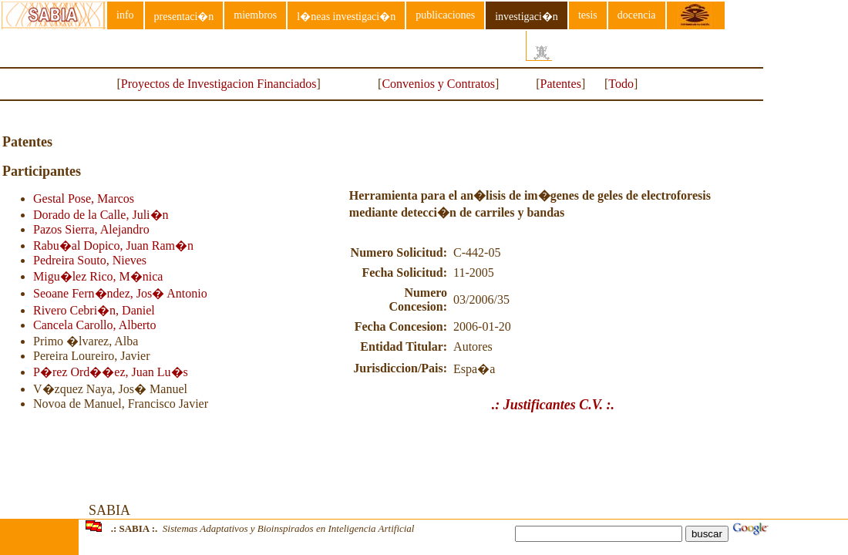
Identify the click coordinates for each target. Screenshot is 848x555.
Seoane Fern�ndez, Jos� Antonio (120, 293)
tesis (587, 15)
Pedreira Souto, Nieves (89, 260)
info (125, 15)
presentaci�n (184, 16)
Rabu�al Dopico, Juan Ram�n (113, 245)
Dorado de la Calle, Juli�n (101, 214)
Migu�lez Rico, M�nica (98, 276)
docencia (636, 15)
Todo (621, 83)
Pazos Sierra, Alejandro (91, 229)
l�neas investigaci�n (346, 16)
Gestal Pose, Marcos (83, 198)
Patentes (560, 83)
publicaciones (445, 15)
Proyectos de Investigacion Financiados (219, 83)
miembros (255, 15)
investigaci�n (526, 16)
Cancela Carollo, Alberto (94, 324)
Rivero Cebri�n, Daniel (94, 310)
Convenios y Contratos (438, 83)
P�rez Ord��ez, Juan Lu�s (110, 371)
